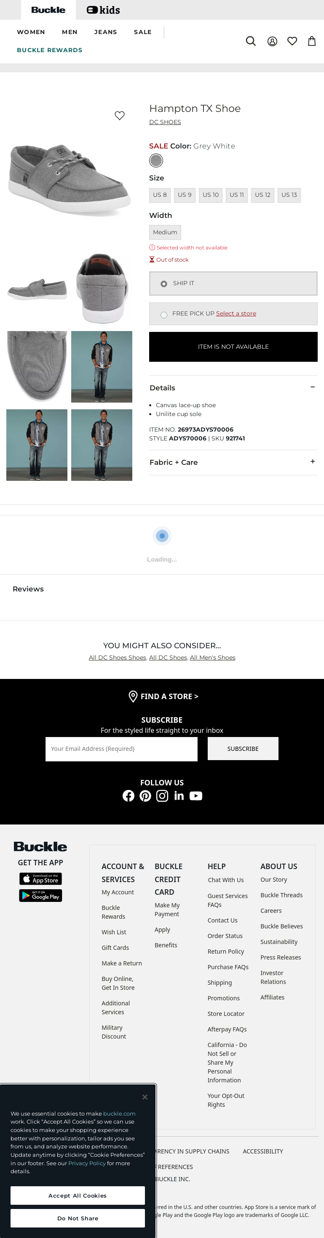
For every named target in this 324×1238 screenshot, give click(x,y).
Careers (270, 911)
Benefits (166, 945)
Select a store (236, 313)
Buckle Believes (281, 926)
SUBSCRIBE (243, 749)
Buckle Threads (281, 895)
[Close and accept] (145, 1097)
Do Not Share (78, 1218)
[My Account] (272, 41)
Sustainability (278, 942)
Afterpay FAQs (227, 1029)
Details (233, 387)
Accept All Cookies (77, 1195)
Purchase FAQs (228, 967)
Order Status (225, 936)
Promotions (224, 998)
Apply (162, 929)
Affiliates (272, 997)
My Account (118, 892)
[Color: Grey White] (156, 160)
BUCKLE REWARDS (50, 50)
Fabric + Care (233, 462)
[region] (77, 1161)
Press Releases (280, 957)
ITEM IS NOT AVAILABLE (233, 346)
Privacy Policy (87, 1163)
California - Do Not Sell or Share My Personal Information (227, 1062)
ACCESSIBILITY (263, 1151)
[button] (31, 33)
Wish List (114, 932)
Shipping (220, 982)
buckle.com (119, 1113)
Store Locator (226, 1014)
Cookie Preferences (162, 1167)
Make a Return (122, 963)
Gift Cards (115, 948)
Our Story (273, 879)
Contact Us (223, 920)
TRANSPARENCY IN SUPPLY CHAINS (181, 1151)
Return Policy (226, 951)
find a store (170, 696)
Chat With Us (226, 880)
